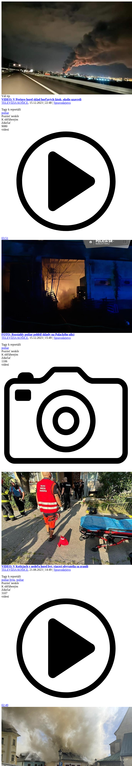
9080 (5, 128)
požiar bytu (8, 579)
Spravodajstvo (62, 102)
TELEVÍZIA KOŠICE (14, 102)
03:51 (66, 237)
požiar (5, 112)
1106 (5, 363)
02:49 (66, 704)
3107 (5, 595)
